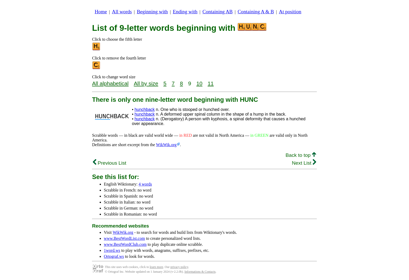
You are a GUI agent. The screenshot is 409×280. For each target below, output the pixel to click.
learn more (156, 267)
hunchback (145, 109)
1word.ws (112, 250)
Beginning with (152, 11)
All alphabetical (110, 83)
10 (199, 83)
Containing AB (217, 11)
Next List (304, 163)
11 (211, 83)
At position (290, 11)
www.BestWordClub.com (125, 244)
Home (101, 11)
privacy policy (179, 267)
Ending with (185, 11)
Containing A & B (256, 11)
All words (122, 11)
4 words (145, 184)
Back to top (301, 155)
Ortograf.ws (114, 256)
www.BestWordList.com (124, 238)
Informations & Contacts (199, 271)
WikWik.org (166, 144)
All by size (146, 83)
